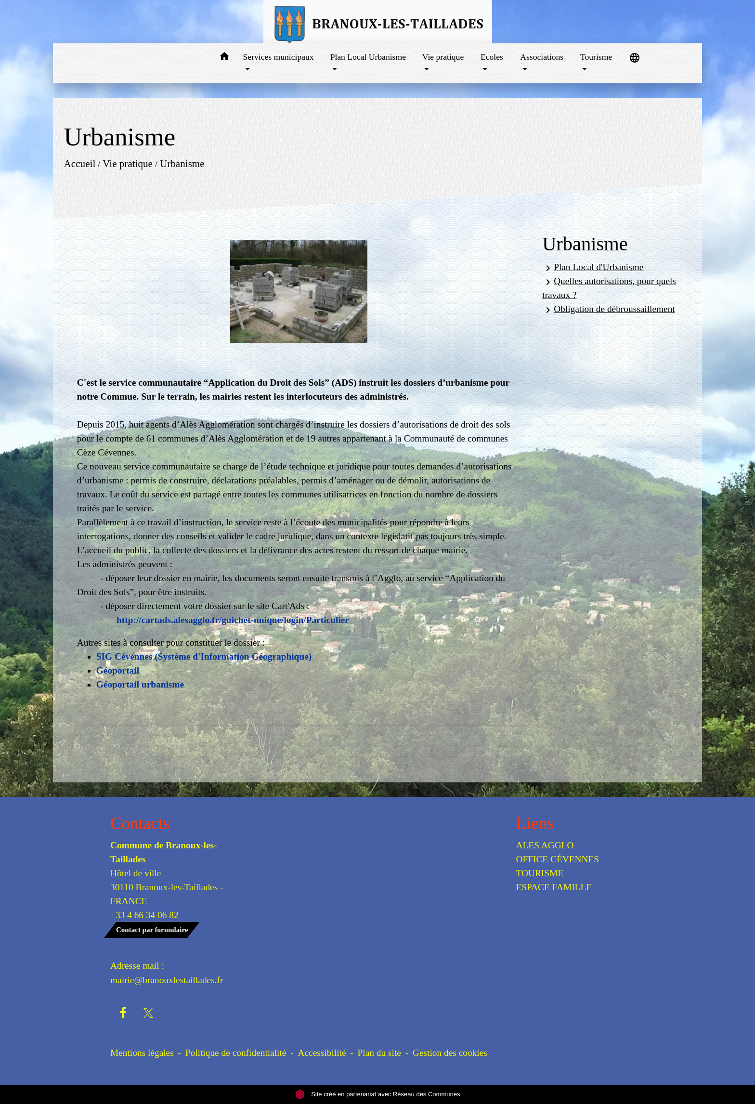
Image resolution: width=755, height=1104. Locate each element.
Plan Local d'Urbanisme (592, 268)
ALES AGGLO (545, 845)
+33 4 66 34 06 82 (144, 915)
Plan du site (379, 1053)
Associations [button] (541, 57)
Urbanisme (182, 163)
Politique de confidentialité (235, 1053)
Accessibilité (322, 1053)
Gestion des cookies (450, 1053)
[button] (224, 58)
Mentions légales (142, 1053)
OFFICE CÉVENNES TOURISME (557, 866)
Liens (535, 823)
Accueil (79, 163)
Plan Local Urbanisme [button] (368, 57)
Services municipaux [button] (278, 57)
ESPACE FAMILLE (554, 887)
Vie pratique (128, 163)
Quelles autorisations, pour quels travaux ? (609, 288)
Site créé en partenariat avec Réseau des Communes (377, 1094)
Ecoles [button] (492, 57)
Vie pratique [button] (443, 57)
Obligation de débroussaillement (608, 310)
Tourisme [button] (596, 57)
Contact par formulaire (152, 930)
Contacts (139, 823)
